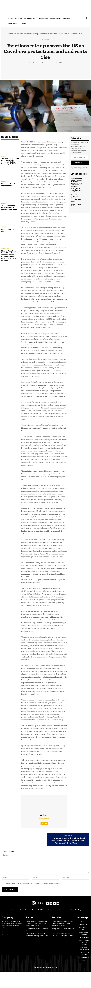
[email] (80, 157)
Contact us (6, 935)
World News (43, 18)
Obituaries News (30, 18)
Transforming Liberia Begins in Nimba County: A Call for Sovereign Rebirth (10, 161)
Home (10, 18)
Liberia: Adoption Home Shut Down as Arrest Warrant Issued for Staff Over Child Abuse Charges (9, 255)
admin (35, 63)
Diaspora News (55, 18)
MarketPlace (84, 950)
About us (5, 932)
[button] (86, 18)
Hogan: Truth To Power (7, 230)
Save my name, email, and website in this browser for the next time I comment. (32, 883)
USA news (18, 34)
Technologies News (85, 953)
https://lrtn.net (44, 819)
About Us (18, 18)
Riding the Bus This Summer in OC (9, 185)
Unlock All (79, 163)
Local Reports (13, 24)
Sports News (84, 943)
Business (66, 18)
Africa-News (84, 937)
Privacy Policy (77, 169)
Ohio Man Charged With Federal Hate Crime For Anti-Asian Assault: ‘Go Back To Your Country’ (68, 840)
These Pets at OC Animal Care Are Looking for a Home (9, 207)
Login (23, 24)
